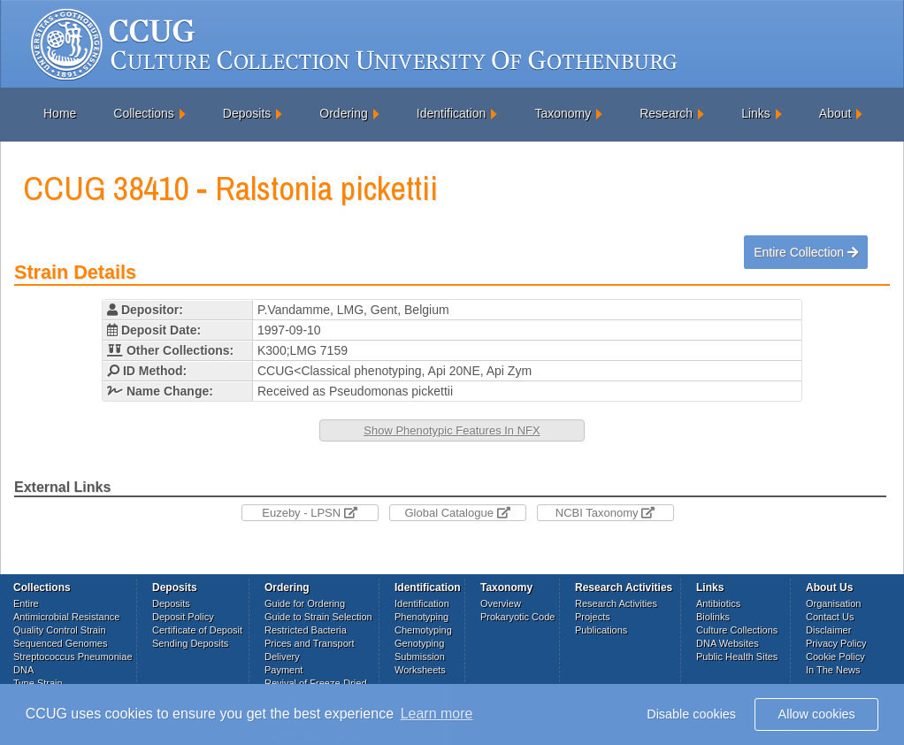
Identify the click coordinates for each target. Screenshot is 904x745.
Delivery (282, 656)
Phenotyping (421, 616)
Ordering (343, 113)
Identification (451, 113)
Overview (500, 603)
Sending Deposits (190, 643)
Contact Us (830, 616)
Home (59, 113)
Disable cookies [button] (691, 714)
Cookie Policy (835, 656)
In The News (833, 669)
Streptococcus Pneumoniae (73, 656)
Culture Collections (737, 630)
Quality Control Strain (59, 630)
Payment (283, 669)
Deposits (247, 113)
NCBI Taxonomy (605, 512)
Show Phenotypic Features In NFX (452, 430)
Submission (420, 656)
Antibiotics (718, 603)
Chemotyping (423, 630)
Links (755, 113)
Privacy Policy (836, 643)
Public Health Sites (737, 656)
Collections (143, 113)
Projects (592, 616)
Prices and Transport (309, 643)
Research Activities (616, 603)
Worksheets (420, 669)
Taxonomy (562, 113)
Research (666, 113)
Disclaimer (828, 630)
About (835, 113)
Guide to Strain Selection (318, 616)
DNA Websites (727, 643)
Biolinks (713, 616)
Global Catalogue (456, 512)
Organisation (833, 603)
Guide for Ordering (304, 603)
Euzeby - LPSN (309, 512)
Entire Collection (806, 252)
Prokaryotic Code (517, 616)
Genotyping (419, 643)
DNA (23, 669)
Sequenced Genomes (60, 643)
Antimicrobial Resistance (66, 616)
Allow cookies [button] (816, 714)
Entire (26, 603)
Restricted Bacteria (305, 630)
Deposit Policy (183, 616)
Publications (601, 630)
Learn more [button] (437, 713)
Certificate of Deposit (197, 630)
